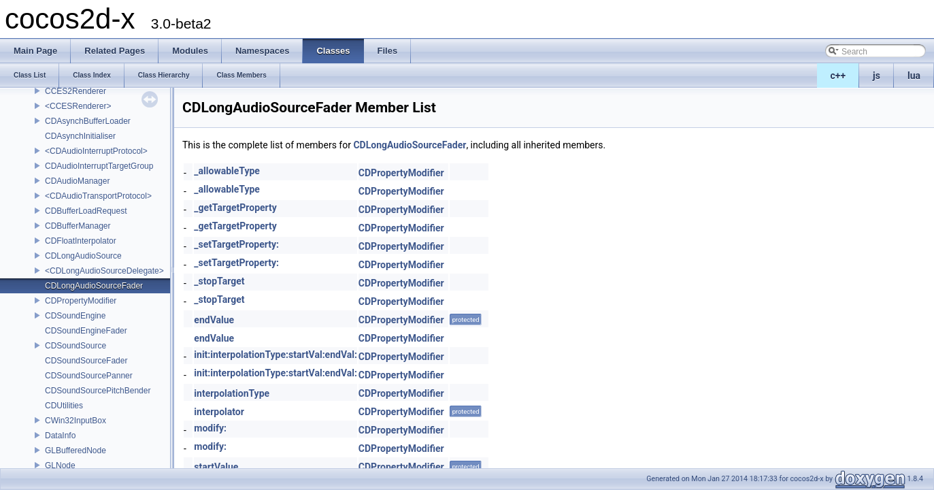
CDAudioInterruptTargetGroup (99, 166)
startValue (216, 466)
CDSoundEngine (75, 316)
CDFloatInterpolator (80, 241)
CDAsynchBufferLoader (88, 121)
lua (913, 75)
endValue (214, 319)
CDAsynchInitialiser (80, 136)
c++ (838, 75)
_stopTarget (219, 281)
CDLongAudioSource (83, 256)
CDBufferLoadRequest (86, 211)
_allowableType (227, 170)
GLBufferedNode (75, 450)
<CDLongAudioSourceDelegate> (104, 271)
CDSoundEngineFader (86, 331)
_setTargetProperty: (236, 244)
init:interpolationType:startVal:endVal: (275, 354)
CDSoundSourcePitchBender (97, 390)
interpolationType (231, 393)
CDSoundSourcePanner (89, 375)
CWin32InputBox (75, 420)
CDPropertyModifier (80, 301)
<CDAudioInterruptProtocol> (96, 151)
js (876, 75)
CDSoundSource (75, 345)
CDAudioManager (77, 181)
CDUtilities (64, 405)
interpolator (219, 411)
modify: (210, 428)
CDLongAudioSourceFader (94, 286)
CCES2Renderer (75, 91)
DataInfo (60, 435)
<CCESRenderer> (78, 106)
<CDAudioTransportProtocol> (98, 196)
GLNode (60, 465)
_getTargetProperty (235, 207)
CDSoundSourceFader (86, 360)
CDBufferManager (78, 226)
